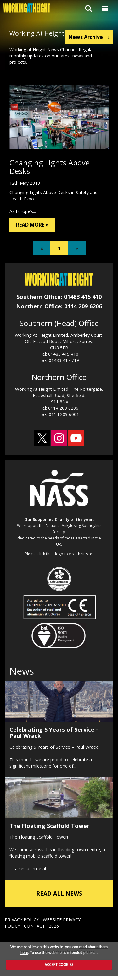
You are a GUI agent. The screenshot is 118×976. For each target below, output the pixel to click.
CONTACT (34, 926)
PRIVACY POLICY (22, 920)
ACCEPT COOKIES (59, 964)
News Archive (89, 36)
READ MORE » (32, 224)
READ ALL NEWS (59, 893)
